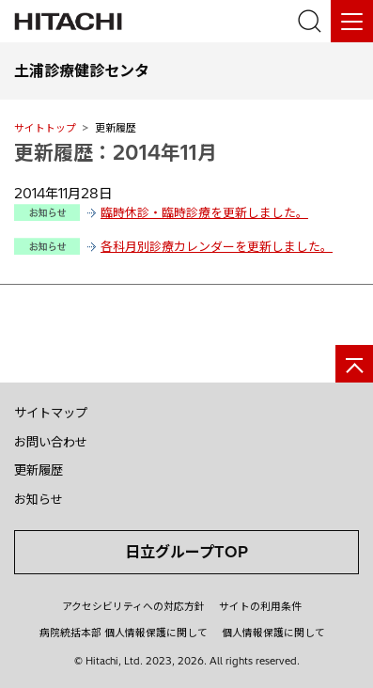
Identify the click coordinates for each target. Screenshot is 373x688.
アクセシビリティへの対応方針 (133, 606)
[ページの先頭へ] (354, 364)
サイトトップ (45, 127)
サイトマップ (50, 412)
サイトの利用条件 (260, 606)
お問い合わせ (50, 441)
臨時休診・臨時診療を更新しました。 (204, 212)
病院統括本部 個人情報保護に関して (123, 632)
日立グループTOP (186, 551)
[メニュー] (352, 21)
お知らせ (38, 499)
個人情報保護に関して (273, 632)
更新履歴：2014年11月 (115, 152)
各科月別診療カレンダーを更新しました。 (217, 246)
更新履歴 (38, 469)
